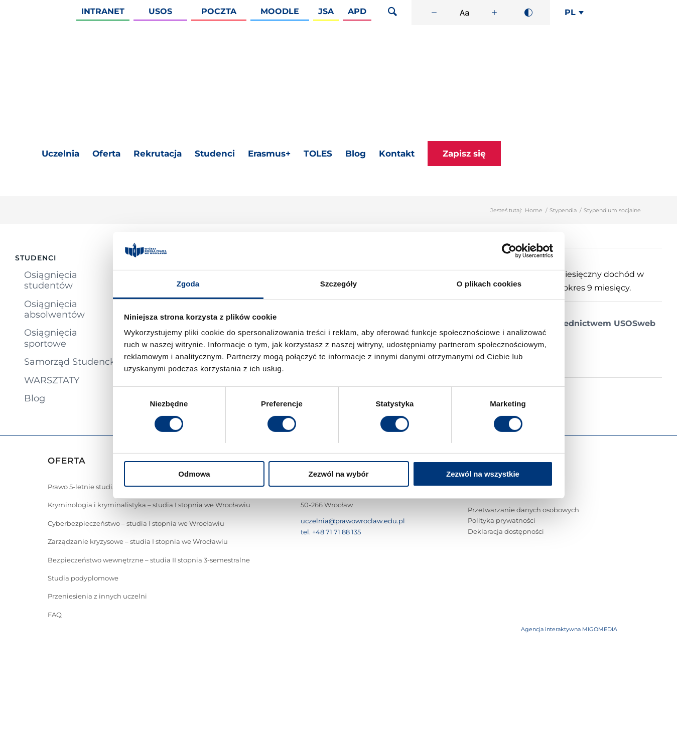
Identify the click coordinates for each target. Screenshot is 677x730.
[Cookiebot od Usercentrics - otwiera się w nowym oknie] (509, 250)
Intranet (102, 11)
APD (357, 11)
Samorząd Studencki (71, 361)
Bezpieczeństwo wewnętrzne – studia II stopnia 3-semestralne (149, 560)
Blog (34, 398)
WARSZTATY (51, 380)
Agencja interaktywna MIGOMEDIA (569, 629)
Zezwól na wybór (338, 474)
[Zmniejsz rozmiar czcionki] (434, 12)
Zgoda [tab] (188, 283)
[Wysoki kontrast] (528, 12)
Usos (160, 11)
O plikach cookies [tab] (489, 283)
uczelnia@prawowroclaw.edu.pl (353, 521)
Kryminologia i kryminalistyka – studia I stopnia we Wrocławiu (149, 505)
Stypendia (563, 210)
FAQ (55, 615)
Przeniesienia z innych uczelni (97, 596)
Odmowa (194, 474)
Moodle (279, 11)
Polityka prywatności (501, 520)
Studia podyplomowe (83, 578)
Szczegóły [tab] (338, 283)
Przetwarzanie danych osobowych (523, 510)
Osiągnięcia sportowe (50, 338)
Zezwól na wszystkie (482, 474)
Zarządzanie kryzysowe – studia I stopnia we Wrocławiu (138, 541)
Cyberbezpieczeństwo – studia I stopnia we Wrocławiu (136, 523)
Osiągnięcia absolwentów (54, 309)
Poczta (218, 11)
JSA (326, 11)
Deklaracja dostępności (506, 531)
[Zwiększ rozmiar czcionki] (494, 12)
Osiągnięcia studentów (50, 280)
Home (534, 210)
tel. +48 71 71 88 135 (331, 532)
